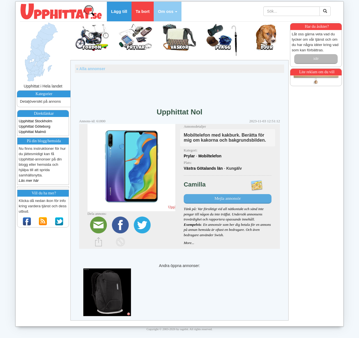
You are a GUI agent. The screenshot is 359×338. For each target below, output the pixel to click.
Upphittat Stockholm (35, 121)
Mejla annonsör (228, 198)
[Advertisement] (179, 88)
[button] (167, 11)
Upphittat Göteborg (34, 126)
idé (315, 58)
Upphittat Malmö (32, 132)
